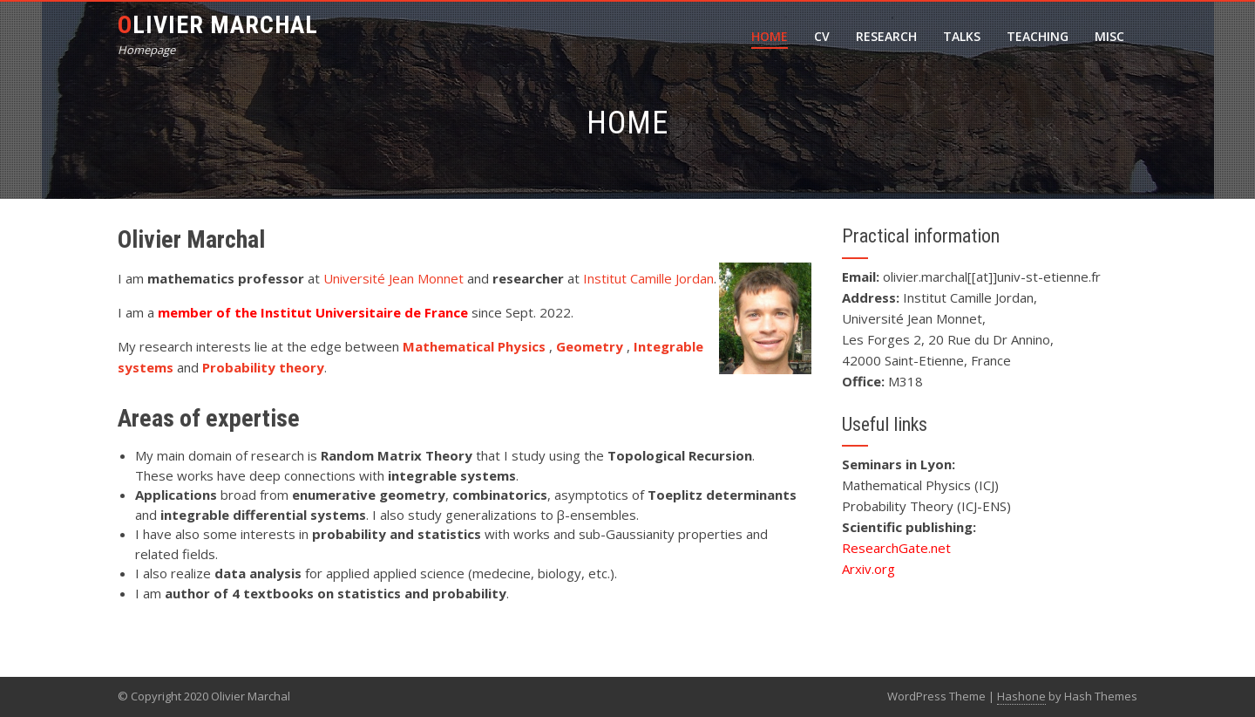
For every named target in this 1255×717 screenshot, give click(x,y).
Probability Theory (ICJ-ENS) (926, 506)
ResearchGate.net (896, 548)
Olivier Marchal (218, 24)
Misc (1109, 36)
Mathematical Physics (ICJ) (920, 485)
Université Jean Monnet (393, 278)
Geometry (591, 346)
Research (886, 36)
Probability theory (263, 367)
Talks (961, 36)
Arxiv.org (868, 568)
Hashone (1021, 696)
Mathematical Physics (476, 346)
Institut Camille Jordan (648, 278)
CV (822, 36)
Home (769, 36)
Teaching (1037, 36)
